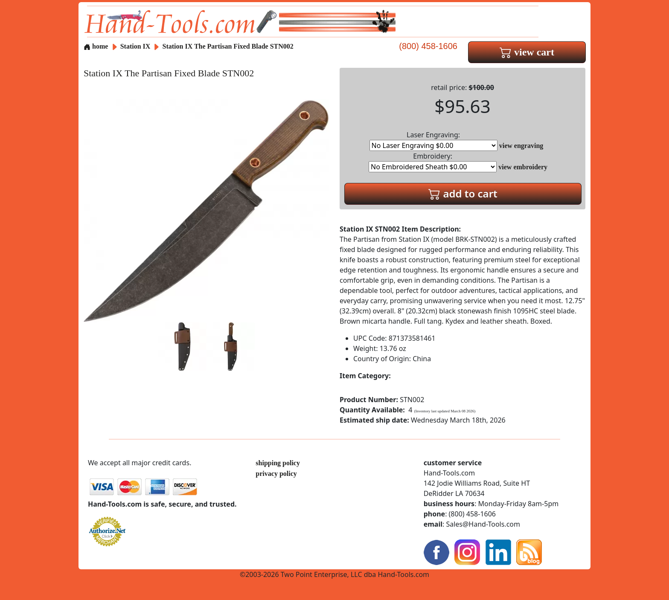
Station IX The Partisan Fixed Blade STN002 (228, 46)
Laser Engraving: (433, 140)
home (96, 46)
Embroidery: (433, 161)
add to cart (462, 193)
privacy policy (276, 473)
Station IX (136, 46)
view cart (527, 52)
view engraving (521, 145)
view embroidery (522, 167)
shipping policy (278, 463)
